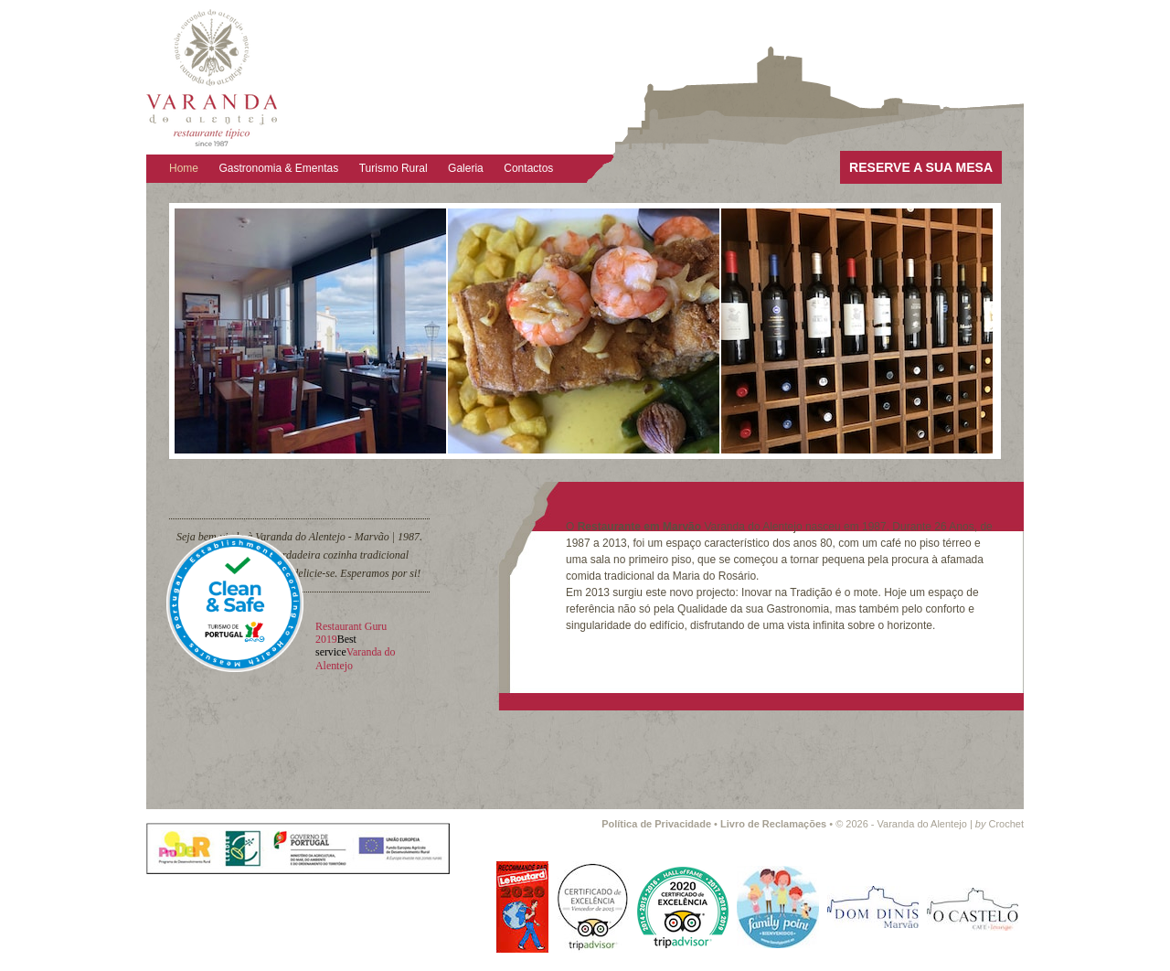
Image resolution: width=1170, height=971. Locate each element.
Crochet (999, 823)
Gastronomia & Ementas (279, 168)
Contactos (528, 168)
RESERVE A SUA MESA (921, 167)
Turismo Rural (393, 168)
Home (183, 168)
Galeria (466, 168)
